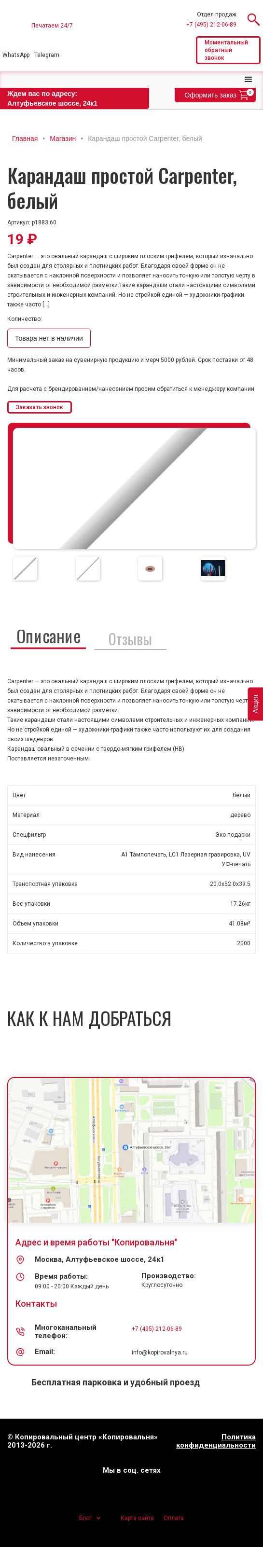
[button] (248, 79)
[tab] (25, 568)
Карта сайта (137, 1518)
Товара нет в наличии (49, 338)
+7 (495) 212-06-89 (211, 24)
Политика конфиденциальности (216, 1441)
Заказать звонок (39, 407)
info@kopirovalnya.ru (160, 1352)
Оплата (174, 1518)
